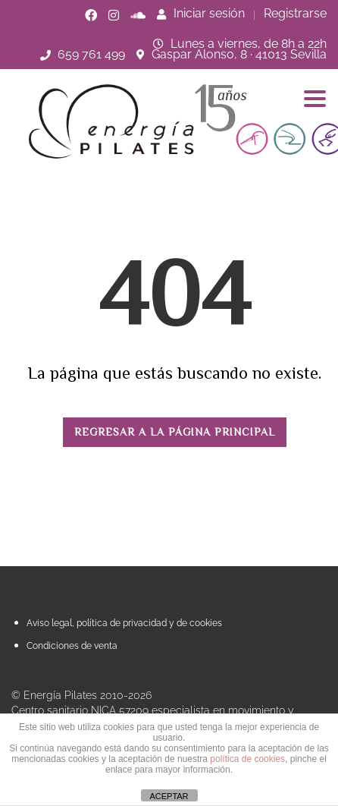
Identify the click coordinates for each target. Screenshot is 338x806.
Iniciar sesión (201, 14)
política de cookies (247, 759)
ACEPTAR (168, 796)
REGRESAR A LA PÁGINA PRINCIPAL (174, 432)
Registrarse (295, 14)
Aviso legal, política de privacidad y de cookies (124, 623)
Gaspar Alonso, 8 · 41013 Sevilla (239, 54)
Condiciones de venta (72, 646)
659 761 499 (91, 54)
